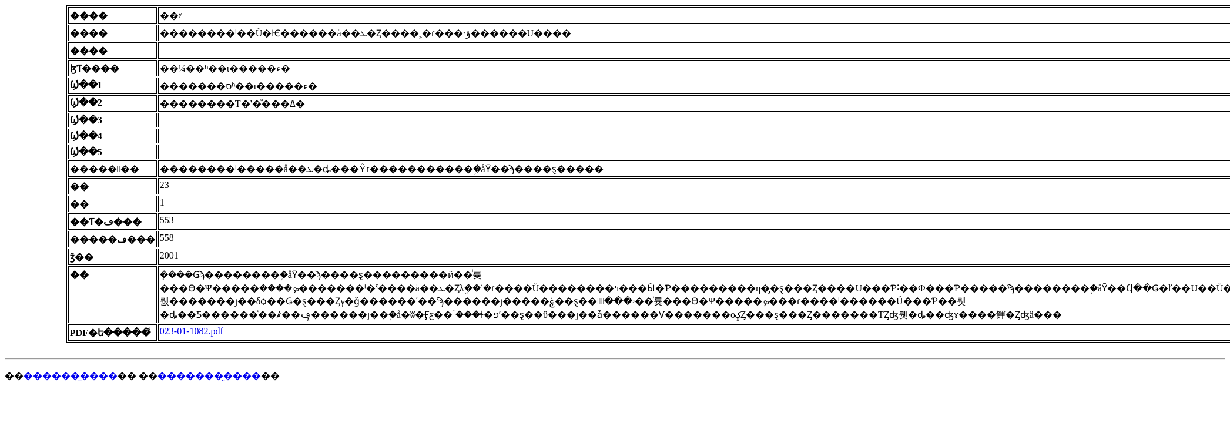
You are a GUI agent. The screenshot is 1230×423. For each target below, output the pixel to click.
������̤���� (71, 376)
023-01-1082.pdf (191, 331)
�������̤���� (209, 376)
